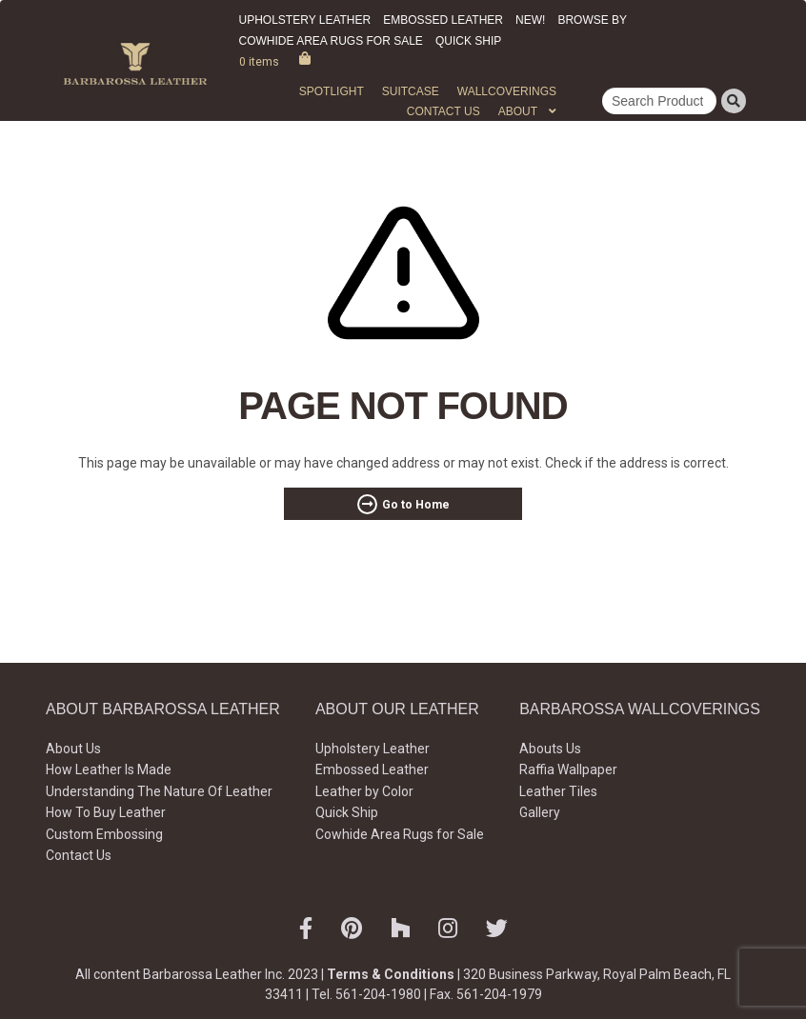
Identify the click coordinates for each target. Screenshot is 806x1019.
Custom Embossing (104, 834)
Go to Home (416, 504)
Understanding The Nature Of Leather (159, 791)
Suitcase (410, 91)
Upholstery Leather (305, 20)
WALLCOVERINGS (506, 91)
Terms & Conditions (390, 974)
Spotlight (331, 91)
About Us (73, 748)
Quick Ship (468, 41)
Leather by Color (364, 791)
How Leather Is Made (108, 769)
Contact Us (443, 111)
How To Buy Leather (106, 812)
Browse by (592, 20)
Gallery (539, 812)
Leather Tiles (558, 791)
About (517, 111)
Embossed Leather (443, 20)
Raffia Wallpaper (568, 769)
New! (530, 20)
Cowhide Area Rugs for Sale (331, 41)
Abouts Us (550, 748)
